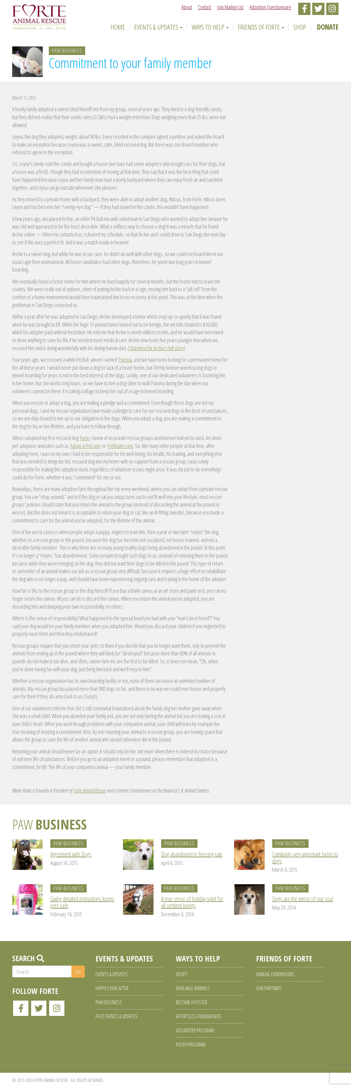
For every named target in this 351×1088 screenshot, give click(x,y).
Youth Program (190, 1044)
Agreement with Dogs (70, 854)
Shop (299, 27)
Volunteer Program (195, 1030)
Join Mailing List (230, 7)
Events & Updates (158, 27)
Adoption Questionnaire (270, 7)
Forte (84, 437)
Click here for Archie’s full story (156, 348)
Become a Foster (191, 1002)
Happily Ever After (112, 988)
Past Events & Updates (117, 1016)
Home (117, 27)
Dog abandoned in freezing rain (191, 854)
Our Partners (269, 988)
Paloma (125, 359)
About (187, 7)
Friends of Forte (261, 27)
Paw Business (67, 50)
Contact (204, 7)
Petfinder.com (120, 445)
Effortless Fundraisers (198, 1016)
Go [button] (78, 971)
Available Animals (193, 988)
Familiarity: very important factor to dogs (305, 857)
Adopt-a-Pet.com (85, 445)
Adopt (181, 974)
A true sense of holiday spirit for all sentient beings (192, 902)
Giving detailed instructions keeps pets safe (82, 902)
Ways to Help (210, 27)
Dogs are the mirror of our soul (302, 899)
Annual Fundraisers (275, 974)
